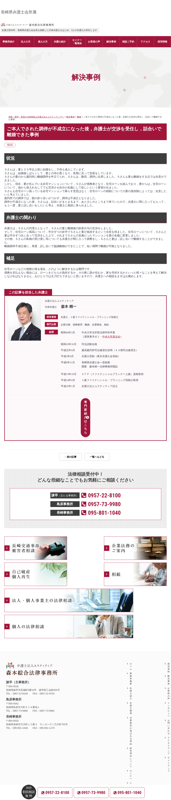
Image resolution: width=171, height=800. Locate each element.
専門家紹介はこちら (85, 402)
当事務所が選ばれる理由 (131, 700)
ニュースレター (131, 760)
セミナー (131, 744)
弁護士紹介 (131, 663)
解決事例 (169, 649)
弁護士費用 (131, 677)
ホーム (131, 636)
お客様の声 (169, 663)
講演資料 (169, 637)
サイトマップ (169, 734)
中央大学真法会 (111, 336)
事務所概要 (131, 648)
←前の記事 (70, 426)
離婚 (10, 144)
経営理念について (131, 727)
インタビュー (169, 679)
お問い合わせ (169, 696)
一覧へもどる (97, 426)
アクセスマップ (169, 715)
